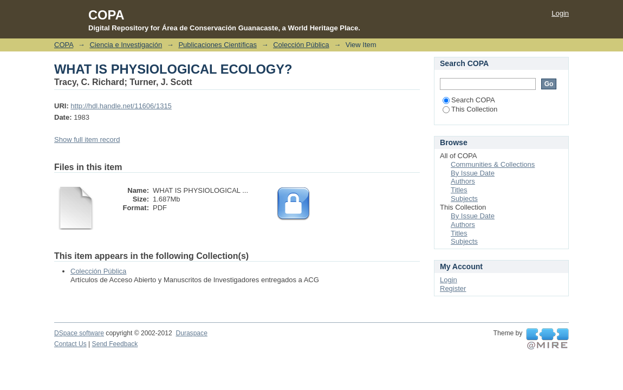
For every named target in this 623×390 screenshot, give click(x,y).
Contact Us (70, 344)
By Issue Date (473, 173)
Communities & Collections (493, 164)
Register (453, 288)
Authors (463, 181)
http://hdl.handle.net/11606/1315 (121, 106)
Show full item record (87, 139)
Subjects (464, 198)
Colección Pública (301, 45)
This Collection (470, 109)
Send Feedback (115, 344)
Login (560, 13)
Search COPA (469, 100)
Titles (459, 190)
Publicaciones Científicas (217, 45)
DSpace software (79, 333)
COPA (63, 45)
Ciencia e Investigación (125, 45)
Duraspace (191, 333)
